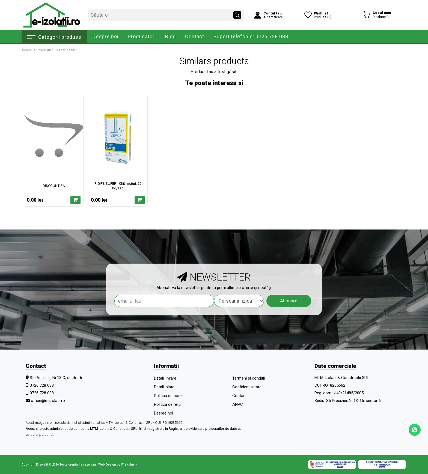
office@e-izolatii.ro (48, 400)
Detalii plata (164, 386)
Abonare (288, 300)
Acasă (27, 50)
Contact (194, 36)
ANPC (237, 404)
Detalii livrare (165, 378)
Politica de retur (168, 404)
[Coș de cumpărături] (377, 14)
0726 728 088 (42, 385)
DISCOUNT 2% (54, 186)
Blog (170, 36)
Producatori (142, 36)
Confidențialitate (246, 386)
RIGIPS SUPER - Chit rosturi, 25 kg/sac (117, 185)
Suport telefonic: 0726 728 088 (250, 36)
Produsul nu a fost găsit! (56, 50)
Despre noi (105, 36)
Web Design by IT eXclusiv (117, 464)
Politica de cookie (170, 395)
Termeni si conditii (248, 378)
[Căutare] (237, 14)
